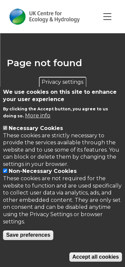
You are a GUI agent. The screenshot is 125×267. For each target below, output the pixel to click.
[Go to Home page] (44, 16)
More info (37, 115)
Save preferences (28, 235)
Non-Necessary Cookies (43, 171)
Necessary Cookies (36, 128)
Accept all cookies (95, 257)
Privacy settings (62, 82)
